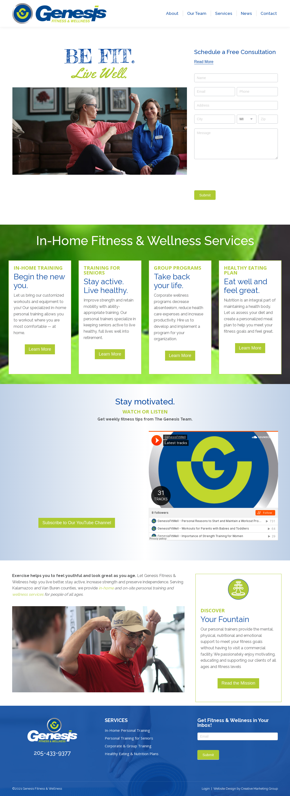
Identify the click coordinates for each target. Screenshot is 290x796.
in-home (106, 588)
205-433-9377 (25, 7)
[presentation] (231, 173)
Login (206, 788)
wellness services (28, 594)
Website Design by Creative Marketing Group (245, 788)
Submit (205, 195)
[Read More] (203, 62)
